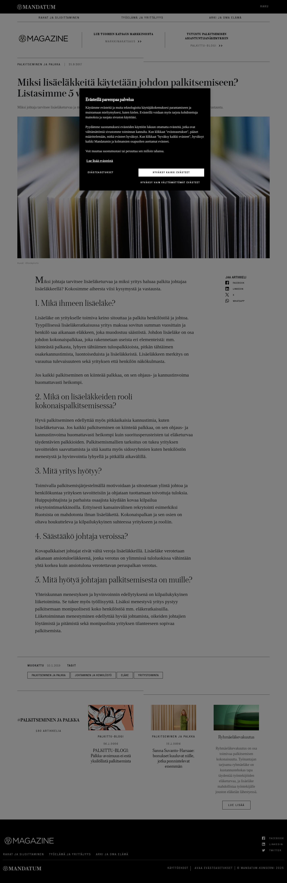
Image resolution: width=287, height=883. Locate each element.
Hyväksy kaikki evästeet (171, 172)
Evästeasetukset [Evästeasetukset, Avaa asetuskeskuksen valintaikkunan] (100, 172)
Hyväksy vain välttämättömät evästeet (170, 182)
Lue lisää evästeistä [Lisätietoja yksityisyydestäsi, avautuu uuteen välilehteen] (99, 160)
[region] (144, 139)
